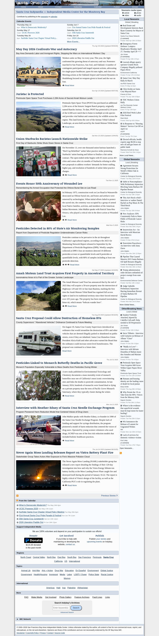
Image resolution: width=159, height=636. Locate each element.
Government (26, 574)
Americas (50, 588)
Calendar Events (24, 21)
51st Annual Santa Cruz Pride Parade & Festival (91, 27)
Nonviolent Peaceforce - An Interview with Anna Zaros (131, 245)
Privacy (43, 633)
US (65, 561)
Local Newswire (131, 19)
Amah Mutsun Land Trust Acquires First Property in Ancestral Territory (65, 273)
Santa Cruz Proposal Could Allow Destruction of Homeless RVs (58, 318)
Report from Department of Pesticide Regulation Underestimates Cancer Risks (51, 232)
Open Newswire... (126, 448)
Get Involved (50, 597)
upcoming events (94, 542)
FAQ (26, 597)
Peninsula (97, 557)
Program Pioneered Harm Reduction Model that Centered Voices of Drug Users (52, 412)
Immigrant (53, 574)
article (125, 13)
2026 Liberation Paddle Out (83, 38)
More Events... (73, 42)
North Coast (25, 557)
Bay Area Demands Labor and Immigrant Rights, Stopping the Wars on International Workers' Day (60, 53)
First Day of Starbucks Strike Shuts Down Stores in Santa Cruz (44, 143)
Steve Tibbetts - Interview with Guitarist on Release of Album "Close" (131, 336)
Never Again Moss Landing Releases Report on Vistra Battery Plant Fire (64, 452)
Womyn (67, 578)
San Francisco (84, 557)
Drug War (59, 571)
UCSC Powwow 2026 (30, 33)
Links (107, 597)
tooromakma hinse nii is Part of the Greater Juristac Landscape (44, 277)
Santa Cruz (108, 557)
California (58, 561)
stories (101, 539)
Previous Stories (109, 496)
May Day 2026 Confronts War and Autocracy (46, 49)
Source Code (60, 633)
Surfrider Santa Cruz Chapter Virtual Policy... (39, 38)
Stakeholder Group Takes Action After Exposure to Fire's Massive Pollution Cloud (53, 457)
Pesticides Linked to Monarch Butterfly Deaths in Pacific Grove (59, 363)
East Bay (61, 557)
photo (137, 13)
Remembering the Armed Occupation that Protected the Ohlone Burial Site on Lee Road (56, 188)
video (125, 15)
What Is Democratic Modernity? (34, 27)
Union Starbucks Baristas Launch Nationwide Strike (52, 139)
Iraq (64, 588)
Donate (135, 7)
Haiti (58, 588)
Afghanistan (82, 588)
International (74, 561)
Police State (94, 574)
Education (69, 571)
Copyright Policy (32, 633)
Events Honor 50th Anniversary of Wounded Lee (49, 183)
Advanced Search (67, 612)
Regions (20, 553)
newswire (44, 17)
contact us (70, 544)
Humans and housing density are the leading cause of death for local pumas (131, 381)
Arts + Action (47, 571)
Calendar (98, 7)
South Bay (72, 557)
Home (23, 7)
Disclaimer (21, 633)
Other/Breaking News (132, 309)
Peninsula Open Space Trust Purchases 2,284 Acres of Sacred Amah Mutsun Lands (54, 98)
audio (137, 15)
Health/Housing (40, 574)
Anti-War (36, 571)
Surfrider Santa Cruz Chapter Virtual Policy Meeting (41, 512)
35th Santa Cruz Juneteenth (83, 33)
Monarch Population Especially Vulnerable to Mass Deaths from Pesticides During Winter (56, 367)
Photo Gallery (65, 597)
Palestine (71, 588)
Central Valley (39, 557)
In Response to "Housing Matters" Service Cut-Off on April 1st (131, 126)
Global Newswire (132, 159)
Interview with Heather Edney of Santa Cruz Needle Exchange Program (65, 408)
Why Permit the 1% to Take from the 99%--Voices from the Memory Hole (131, 394)
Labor (69, 574)
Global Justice (106, 571)
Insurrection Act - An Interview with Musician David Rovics (130, 232)
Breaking (135, 22)
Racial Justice (107, 574)
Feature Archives (82, 597)
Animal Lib (26, 571)
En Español (81, 571)
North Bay (51, 557)
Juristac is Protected (30, 94)
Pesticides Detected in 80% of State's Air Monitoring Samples (57, 228)
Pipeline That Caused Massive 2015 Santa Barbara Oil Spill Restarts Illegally (131, 259)
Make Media (36, 597)
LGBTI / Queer (80, 574)
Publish (117, 7)
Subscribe (78, 7)
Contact (58, 7)
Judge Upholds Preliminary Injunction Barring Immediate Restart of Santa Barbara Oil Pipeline (131, 291)
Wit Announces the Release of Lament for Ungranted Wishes (129, 424)
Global (127, 22)
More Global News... (128, 305)
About (40, 7)
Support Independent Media (29, 527)
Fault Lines (97, 597)
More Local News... (127, 155)
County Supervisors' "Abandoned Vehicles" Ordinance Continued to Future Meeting (54, 322)
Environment (93, 571)
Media (62, 574)
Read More (69, 85)
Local (127, 162)
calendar (54, 17)
